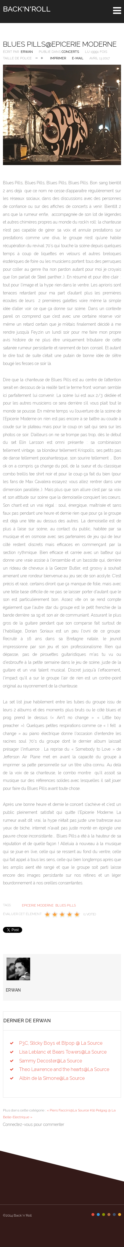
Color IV (108, 1214)
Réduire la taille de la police (36, 57)
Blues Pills (65, 905)
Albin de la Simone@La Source (52, 1078)
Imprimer (58, 58)
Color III (103, 1214)
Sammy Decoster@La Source (50, 1061)
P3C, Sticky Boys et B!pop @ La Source (60, 1043)
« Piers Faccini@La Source (68, 1110)
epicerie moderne (38, 905)
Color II (98, 1214)
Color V (114, 1214)
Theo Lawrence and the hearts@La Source (64, 1069)
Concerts (70, 52)
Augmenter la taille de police (42, 57)
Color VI (119, 1214)
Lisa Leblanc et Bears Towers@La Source (63, 1052)
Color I (92, 1214)
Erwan (27, 52)
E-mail (77, 58)
